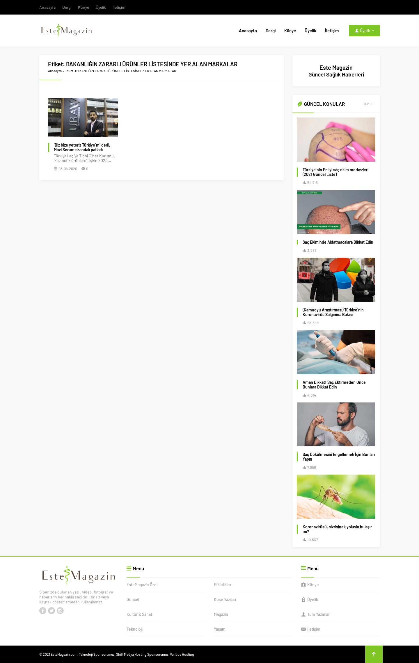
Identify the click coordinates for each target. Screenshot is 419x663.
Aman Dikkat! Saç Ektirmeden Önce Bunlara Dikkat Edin (334, 384)
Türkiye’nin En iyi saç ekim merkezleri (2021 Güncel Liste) (335, 172)
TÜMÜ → (369, 104)
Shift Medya (125, 654)
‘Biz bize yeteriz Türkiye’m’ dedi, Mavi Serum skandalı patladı (82, 147)
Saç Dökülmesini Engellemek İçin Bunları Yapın (339, 456)
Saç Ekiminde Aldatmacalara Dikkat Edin (338, 242)
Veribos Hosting (182, 654)
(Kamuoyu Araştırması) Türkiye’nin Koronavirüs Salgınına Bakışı (333, 312)
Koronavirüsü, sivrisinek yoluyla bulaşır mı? (337, 529)
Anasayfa (55, 71)
